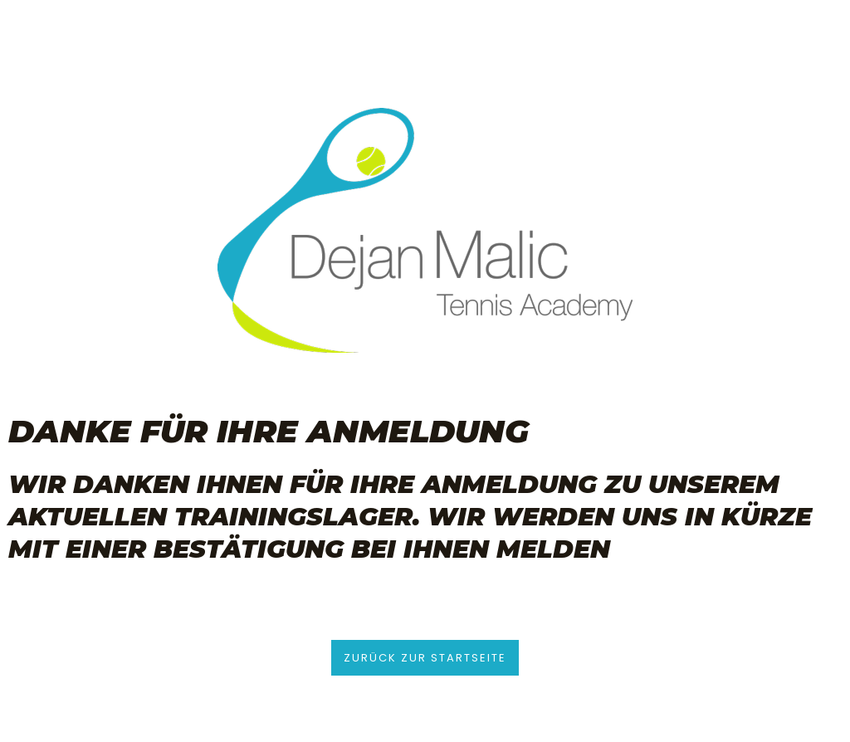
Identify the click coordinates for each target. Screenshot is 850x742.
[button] (425, 658)
